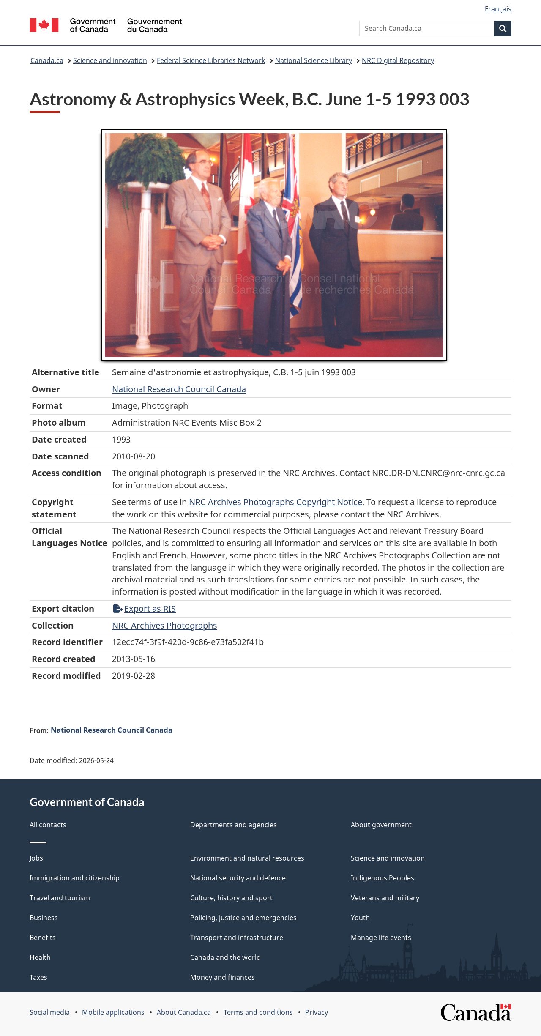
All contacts (48, 824)
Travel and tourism (60, 897)
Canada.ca (46, 60)
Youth (360, 917)
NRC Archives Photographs (164, 625)
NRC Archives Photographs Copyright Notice (275, 502)
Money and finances (222, 977)
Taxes (38, 977)
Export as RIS (144, 608)
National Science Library (313, 60)
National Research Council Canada (179, 389)
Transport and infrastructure (236, 937)
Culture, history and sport (231, 897)
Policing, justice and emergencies (243, 917)
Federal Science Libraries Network (211, 60)
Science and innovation (110, 60)
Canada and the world (225, 957)
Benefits (43, 937)
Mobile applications (113, 1012)
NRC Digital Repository (398, 60)
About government (381, 824)
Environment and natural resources (247, 858)
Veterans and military (385, 897)
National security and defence (238, 878)
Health (40, 957)
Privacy (316, 1012)
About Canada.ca (184, 1012)
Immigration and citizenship (75, 878)
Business (44, 917)
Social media (50, 1012)
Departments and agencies (233, 824)
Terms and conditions (258, 1012)
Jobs (36, 858)
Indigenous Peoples (382, 878)
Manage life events (381, 937)
